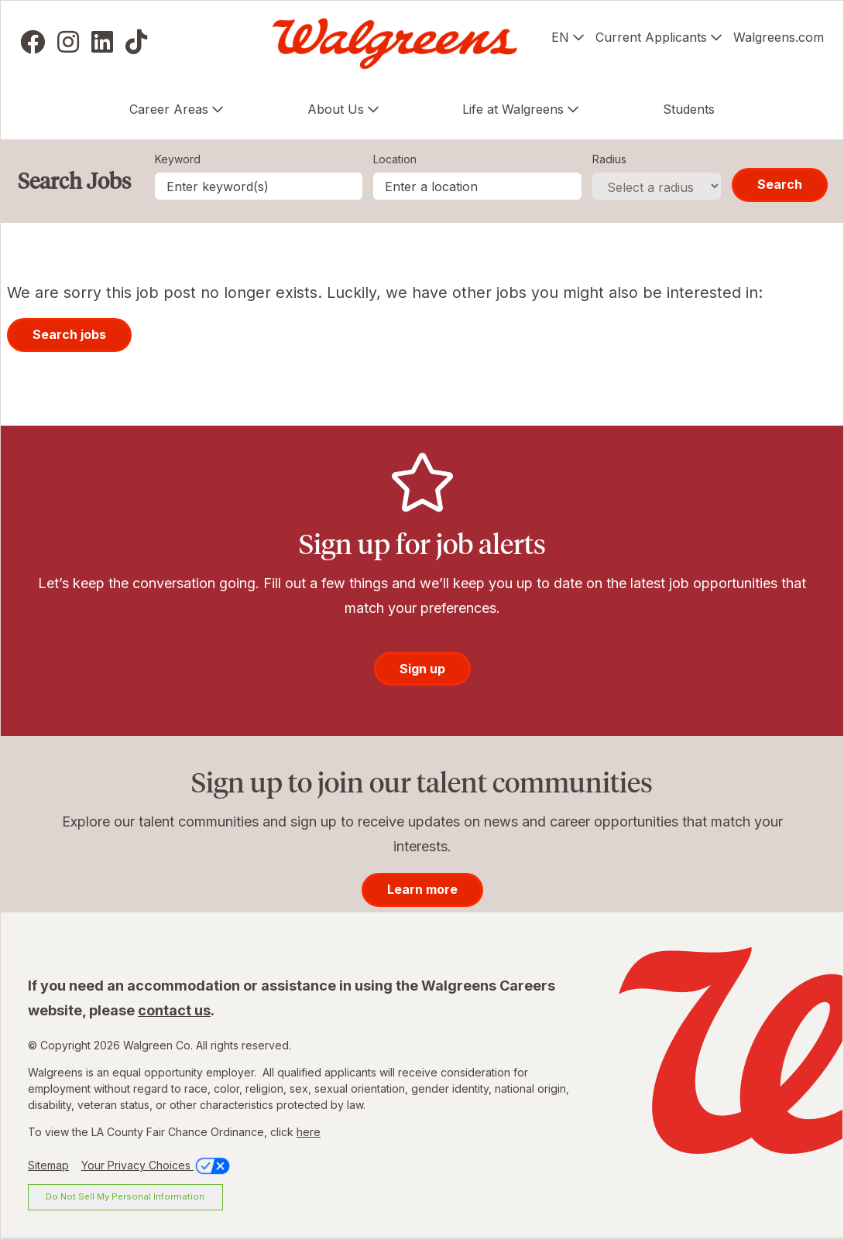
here (309, 1131)
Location (395, 159)
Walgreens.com (778, 37)
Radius (609, 159)
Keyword (178, 159)
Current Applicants (651, 37)
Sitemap (48, 1165)
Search (779, 184)
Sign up (422, 668)
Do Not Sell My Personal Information (125, 1196)
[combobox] (477, 186)
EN (560, 37)
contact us (174, 1010)
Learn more (422, 889)
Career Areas (168, 109)
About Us (335, 109)
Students (689, 109)
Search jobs (69, 334)
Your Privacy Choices (156, 1165)
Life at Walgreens (513, 109)
